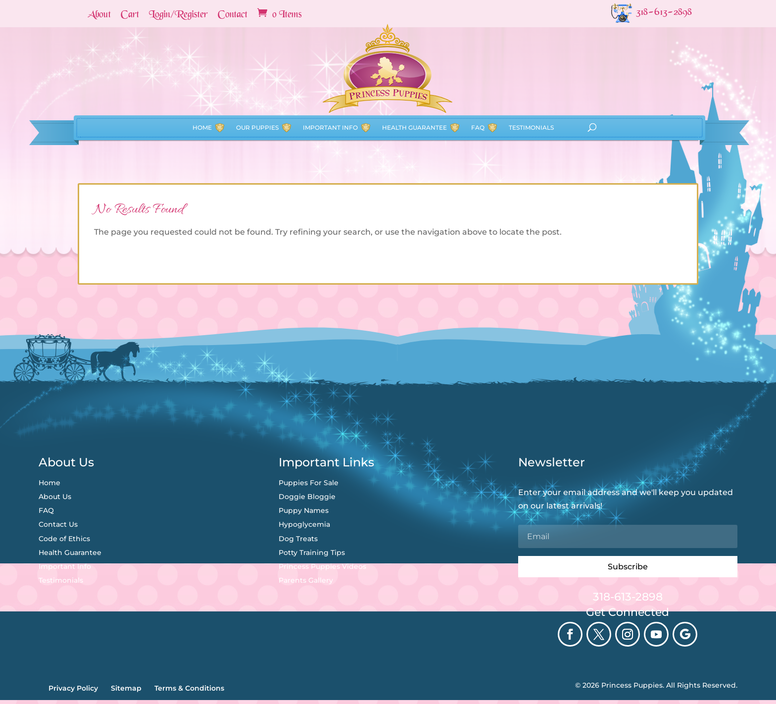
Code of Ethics (64, 538)
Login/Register (178, 15)
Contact (232, 15)
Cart (130, 15)
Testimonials (531, 93)
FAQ (478, 93)
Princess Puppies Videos (322, 566)
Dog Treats (298, 538)
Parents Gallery (306, 580)
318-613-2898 (628, 596)
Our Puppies (257, 93)
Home (202, 93)
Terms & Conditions (189, 688)
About (99, 15)
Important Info (330, 93)
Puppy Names (304, 510)
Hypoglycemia (304, 524)
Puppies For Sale (309, 482)
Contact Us (58, 524)
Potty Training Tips (312, 552)
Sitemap (126, 688)
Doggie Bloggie (307, 496)
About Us (55, 496)
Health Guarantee (414, 93)
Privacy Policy (73, 688)
